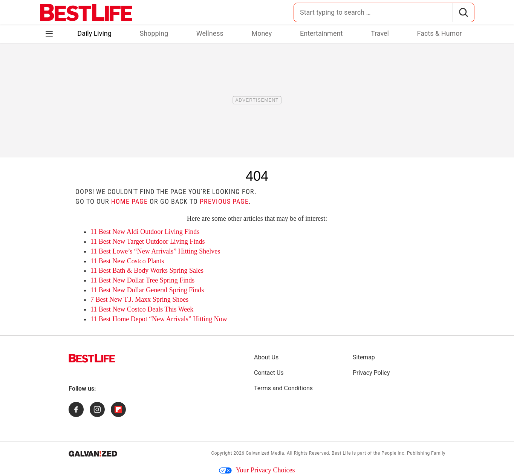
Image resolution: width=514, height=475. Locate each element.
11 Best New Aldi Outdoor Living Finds (144, 231)
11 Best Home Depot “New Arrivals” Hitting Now (158, 319)
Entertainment (321, 33)
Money (261, 33)
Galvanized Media (265, 453)
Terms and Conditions (283, 388)
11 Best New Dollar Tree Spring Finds (142, 280)
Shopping (154, 33)
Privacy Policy (371, 372)
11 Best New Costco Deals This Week (141, 309)
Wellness (209, 33)
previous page (224, 201)
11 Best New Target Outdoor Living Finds (147, 241)
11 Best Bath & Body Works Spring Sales (146, 270)
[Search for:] (373, 12)
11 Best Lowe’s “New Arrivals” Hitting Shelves (155, 251)
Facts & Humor (439, 33)
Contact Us (269, 372)
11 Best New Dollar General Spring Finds (147, 290)
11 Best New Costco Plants (127, 261)
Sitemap (364, 357)
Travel (380, 33)
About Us (266, 357)
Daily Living (94, 33)
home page (129, 201)
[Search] (463, 12)
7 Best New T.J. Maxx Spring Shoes (139, 299)
